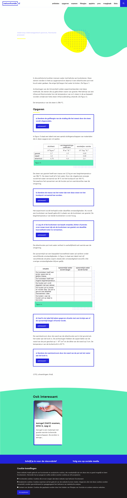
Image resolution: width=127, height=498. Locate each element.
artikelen (55, 3)
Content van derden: (61, 487)
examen (74, 3)
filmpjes (83, 3)
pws (99, 3)
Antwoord (42, 126)
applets (92, 3)
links (116, 3)
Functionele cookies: (50, 479)
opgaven (65, 3)
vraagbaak (107, 3)
